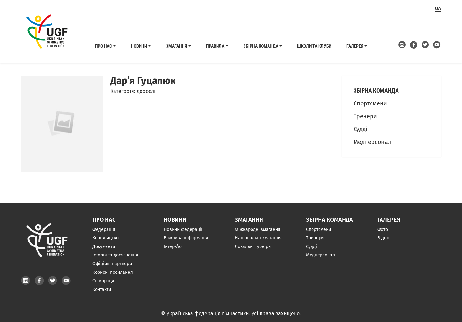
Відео (383, 238)
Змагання (176, 46)
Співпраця (103, 280)
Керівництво (105, 238)
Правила (215, 46)
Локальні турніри (253, 246)
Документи (103, 246)
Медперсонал (372, 142)
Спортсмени (370, 103)
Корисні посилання (112, 272)
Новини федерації (183, 229)
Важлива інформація (186, 238)
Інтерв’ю (173, 246)
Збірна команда (260, 46)
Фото (382, 229)
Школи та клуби (314, 46)
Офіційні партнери (112, 263)
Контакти (101, 289)
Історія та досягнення (115, 255)
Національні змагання (258, 238)
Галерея (354, 46)
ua (438, 8)
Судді (360, 129)
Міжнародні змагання (257, 229)
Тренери (365, 116)
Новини (139, 46)
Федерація (103, 229)
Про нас (103, 46)
